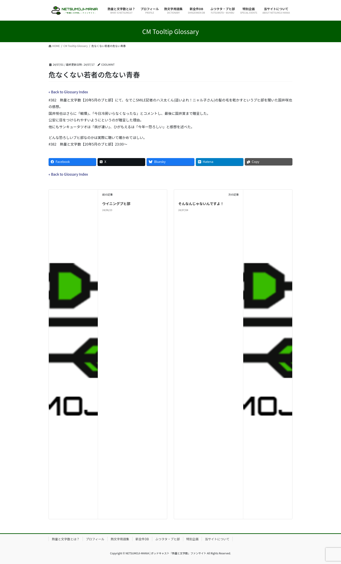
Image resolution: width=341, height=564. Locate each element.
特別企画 (192, 539)
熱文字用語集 (120, 539)
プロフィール (95, 539)
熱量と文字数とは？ (66, 539)
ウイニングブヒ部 (116, 203)
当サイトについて (217, 539)
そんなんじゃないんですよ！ (201, 203)
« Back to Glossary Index (68, 91)
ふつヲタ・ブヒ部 (167, 539)
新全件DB (142, 539)
